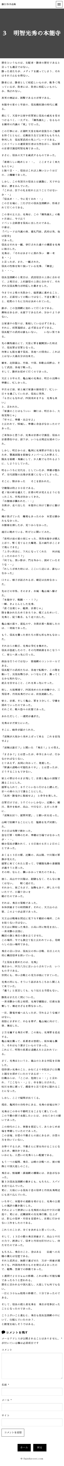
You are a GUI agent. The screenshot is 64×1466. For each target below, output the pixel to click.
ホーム (24, 1447)
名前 (5, 1385)
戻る (39, 1447)
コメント (7, 1350)
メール (7, 1400)
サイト (5, 1415)
